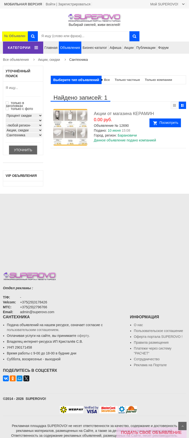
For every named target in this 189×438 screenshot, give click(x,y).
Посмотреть (168, 123)
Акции (129, 48)
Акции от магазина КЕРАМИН (124, 113)
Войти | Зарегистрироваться (68, 4)
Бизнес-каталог (95, 48)
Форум (163, 48)
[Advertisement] (94, 228)
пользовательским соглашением (32, 330)
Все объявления (16, 60)
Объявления (70, 48)
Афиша (115, 48)
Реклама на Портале (150, 365)
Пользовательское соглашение (158, 331)
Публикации (145, 48)
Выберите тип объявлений (76, 80)
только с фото (19, 108)
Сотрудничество (146, 359)
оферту (83, 336)
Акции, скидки (49, 60)
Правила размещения (151, 342)
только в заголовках (15, 104)
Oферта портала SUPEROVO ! (158, 337)
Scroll (182, 426)
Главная (50, 48)
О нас (138, 325)
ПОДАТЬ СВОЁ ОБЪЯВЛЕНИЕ (151, 432)
